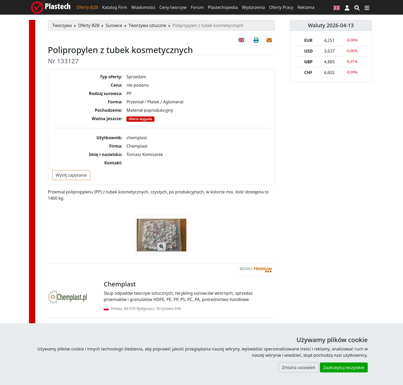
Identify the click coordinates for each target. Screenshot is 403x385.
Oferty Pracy (281, 7)
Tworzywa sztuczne (147, 25)
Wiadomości (143, 7)
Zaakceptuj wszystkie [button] (343, 367)
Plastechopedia (223, 7)
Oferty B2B (87, 7)
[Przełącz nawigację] (367, 7)
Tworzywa (62, 25)
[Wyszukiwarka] (357, 7)
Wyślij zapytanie (71, 175)
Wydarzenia (253, 7)
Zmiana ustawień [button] (298, 367)
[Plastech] (50, 7)
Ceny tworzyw (173, 7)
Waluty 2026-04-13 (331, 25)
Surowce (114, 25)
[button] (347, 7)
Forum (197, 7)
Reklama (305, 7)
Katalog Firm (114, 7)
